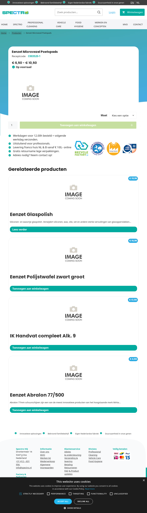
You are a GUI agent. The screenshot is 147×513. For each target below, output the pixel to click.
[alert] (73, 495)
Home (4, 24)
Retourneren (70, 467)
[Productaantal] (12, 125)
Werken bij (45, 458)
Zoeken (99, 12)
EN (132, 2)
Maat (104, 115)
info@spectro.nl (24, 467)
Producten (16, 33)
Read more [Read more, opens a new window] (90, 489)
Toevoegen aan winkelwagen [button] (30, 288)
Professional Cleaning (34, 24)
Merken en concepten (100, 24)
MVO (125, 24)
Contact (138, 24)
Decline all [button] (83, 501)
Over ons (44, 451)
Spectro (17, 24)
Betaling (68, 464)
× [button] (144, 480)
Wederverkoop (47, 461)
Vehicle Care (61, 24)
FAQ (66, 470)
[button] (73, 508)
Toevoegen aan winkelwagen (78, 125)
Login (112, 12)
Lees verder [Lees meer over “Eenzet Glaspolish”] (19, 229)
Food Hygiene (78, 24)
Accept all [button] (63, 501)
